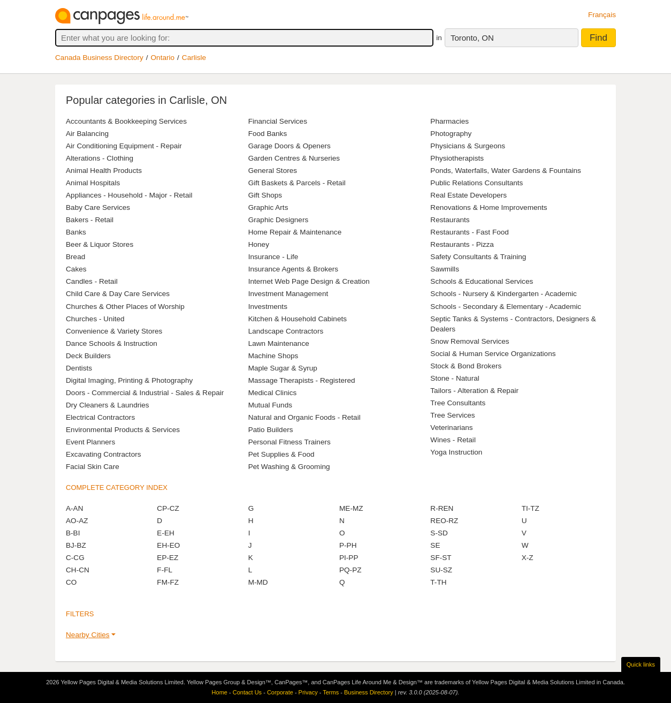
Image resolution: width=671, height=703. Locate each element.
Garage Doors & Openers (289, 146)
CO (71, 582)
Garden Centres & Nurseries (294, 158)
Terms (331, 692)
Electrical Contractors (100, 417)
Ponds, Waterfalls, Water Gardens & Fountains (505, 171)
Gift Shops (265, 195)
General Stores (272, 171)
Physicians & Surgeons (467, 146)
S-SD (438, 533)
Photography (450, 134)
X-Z (527, 558)
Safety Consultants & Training (478, 257)
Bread (75, 257)
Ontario (163, 58)
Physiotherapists (457, 158)
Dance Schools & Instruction (111, 343)
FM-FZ (168, 582)
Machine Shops (273, 356)
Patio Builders (270, 430)
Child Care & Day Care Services (118, 294)
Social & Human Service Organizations (492, 354)
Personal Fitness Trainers (289, 442)
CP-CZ (168, 508)
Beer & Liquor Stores (99, 244)
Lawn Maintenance (278, 343)
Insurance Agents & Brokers (293, 269)
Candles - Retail (92, 281)
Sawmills (444, 269)
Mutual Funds (270, 405)
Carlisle (194, 58)
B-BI (73, 533)
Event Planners (90, 442)
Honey (258, 244)
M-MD (258, 582)
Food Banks (267, 134)
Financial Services (277, 121)
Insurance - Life (273, 257)
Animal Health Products (104, 171)
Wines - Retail (453, 440)
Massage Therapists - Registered (301, 380)
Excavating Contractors (103, 454)
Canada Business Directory (99, 58)
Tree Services (452, 415)
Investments (267, 307)
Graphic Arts (268, 207)
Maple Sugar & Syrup (282, 368)
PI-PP (349, 558)
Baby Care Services (98, 207)
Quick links (641, 664)
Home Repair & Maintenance (295, 232)
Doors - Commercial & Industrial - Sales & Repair (145, 393)
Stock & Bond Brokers (465, 366)
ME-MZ (351, 508)
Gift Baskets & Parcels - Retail (297, 183)
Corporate (280, 692)
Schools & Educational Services (481, 281)
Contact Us (247, 692)
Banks (76, 232)
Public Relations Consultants (476, 183)
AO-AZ (77, 521)
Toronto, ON (472, 37)
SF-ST (440, 558)
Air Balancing (87, 134)
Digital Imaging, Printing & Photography (129, 380)
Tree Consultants (457, 403)
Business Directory (368, 692)
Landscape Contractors (286, 331)
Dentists (79, 368)
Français (602, 15)
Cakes (76, 269)
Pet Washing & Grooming (289, 467)
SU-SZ (441, 570)
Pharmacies (449, 121)
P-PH (347, 545)
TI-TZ (530, 508)
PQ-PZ (350, 570)
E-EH (165, 533)
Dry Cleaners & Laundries (107, 405)
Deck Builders (88, 356)
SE (435, 545)
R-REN (441, 508)
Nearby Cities (88, 635)
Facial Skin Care (92, 467)
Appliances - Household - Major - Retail (129, 195)
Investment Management (288, 294)
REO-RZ (444, 521)
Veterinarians (451, 428)
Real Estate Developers (468, 195)
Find (598, 38)
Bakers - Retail (89, 220)
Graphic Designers (278, 220)
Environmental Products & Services (123, 430)
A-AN (74, 508)
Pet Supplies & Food (281, 454)
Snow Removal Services (469, 341)
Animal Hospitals (93, 183)
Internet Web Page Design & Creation (309, 281)
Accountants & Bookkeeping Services (126, 121)
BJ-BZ (76, 545)
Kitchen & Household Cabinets (297, 319)
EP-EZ (167, 558)
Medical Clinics (272, 393)
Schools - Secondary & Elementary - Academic (505, 307)
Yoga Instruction (456, 452)
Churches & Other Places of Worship (125, 307)
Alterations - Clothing (99, 158)
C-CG (75, 558)
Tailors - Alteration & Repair (474, 391)
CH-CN (77, 570)
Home (219, 692)
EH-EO (168, 545)
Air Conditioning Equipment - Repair (124, 146)
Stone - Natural (454, 378)
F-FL (164, 570)
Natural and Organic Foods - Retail (304, 417)
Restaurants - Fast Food (469, 232)
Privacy (308, 692)
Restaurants (449, 220)
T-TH (438, 582)
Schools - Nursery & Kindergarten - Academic (503, 294)
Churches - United (95, 319)
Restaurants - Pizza (462, 244)
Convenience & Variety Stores (114, 331)
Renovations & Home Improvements (488, 207)
